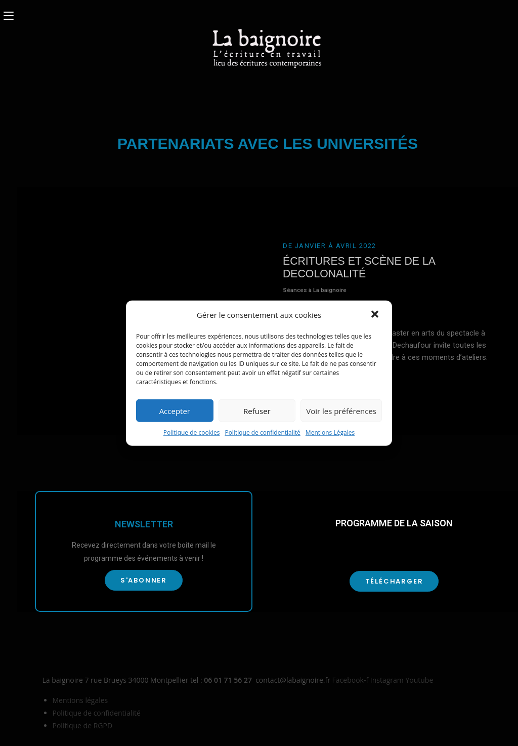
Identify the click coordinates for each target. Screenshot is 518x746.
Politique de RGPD (83, 725)
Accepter (174, 410)
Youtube (419, 680)
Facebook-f (351, 680)
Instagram (388, 680)
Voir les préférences (341, 410)
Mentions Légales (330, 432)
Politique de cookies (191, 432)
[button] (376, 315)
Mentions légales (80, 700)
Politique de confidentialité (262, 432)
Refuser (257, 410)
